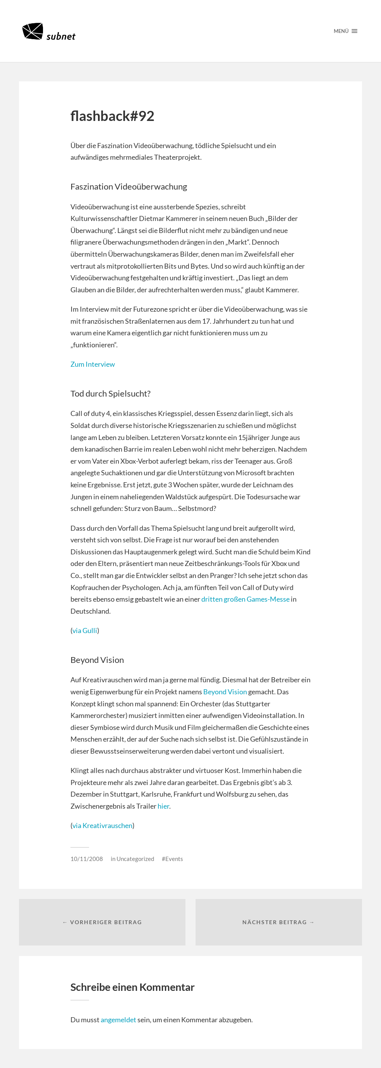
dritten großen (224, 599)
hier (163, 806)
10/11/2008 (86, 858)
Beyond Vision (225, 691)
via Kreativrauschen (102, 825)
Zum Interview (92, 364)
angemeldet (118, 1019)
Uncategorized (135, 858)
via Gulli (84, 630)
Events (174, 858)
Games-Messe (268, 599)
